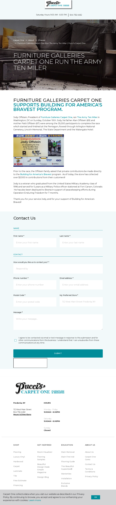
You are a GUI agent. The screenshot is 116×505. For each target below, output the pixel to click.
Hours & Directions (22, 414)
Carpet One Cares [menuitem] (90, 458)
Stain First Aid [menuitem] (67, 457)
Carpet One (18, 40)
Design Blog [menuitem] (43, 477)
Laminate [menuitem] (17, 471)
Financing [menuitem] (18, 485)
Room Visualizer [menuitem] (44, 452)
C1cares (41, 40)
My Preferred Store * (69, 295)
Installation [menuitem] (66, 478)
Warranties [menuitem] (66, 474)
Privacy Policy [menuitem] (91, 476)
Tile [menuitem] (15, 476)
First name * (18, 236)
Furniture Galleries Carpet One (56, 117)
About (31, 40)
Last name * (65, 236)
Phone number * (20, 278)
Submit (58, 353)
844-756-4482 (76, 15)
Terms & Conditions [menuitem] (90, 470)
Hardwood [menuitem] (18, 461)
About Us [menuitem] (89, 452)
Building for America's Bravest (36, 174)
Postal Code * (19, 295)
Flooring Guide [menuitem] (68, 461)
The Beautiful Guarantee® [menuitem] (67, 467)
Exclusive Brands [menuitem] (65, 484)
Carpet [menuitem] (16, 466)
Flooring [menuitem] (17, 452)
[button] (106, 5)
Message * (18, 312)
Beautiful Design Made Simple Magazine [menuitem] (43, 468)
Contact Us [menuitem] (90, 464)
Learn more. (35, 500)
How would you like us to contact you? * (31, 262)
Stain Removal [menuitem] (68, 452)
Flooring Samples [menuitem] (41, 458)
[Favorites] (109, 5)
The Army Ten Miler (87, 117)
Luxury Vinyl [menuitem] (19, 457)
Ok (95, 497)
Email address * (66, 278)
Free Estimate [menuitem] (19, 480)
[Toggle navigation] (3, 5)
